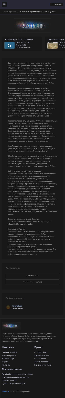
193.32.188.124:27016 (23, 47)
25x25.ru (5, 392)
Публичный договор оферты (14, 384)
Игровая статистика (42, 365)
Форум (5, 362)
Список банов (40, 359)
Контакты (6, 365)
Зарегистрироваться (32, 282)
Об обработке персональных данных (17, 374)
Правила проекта (9, 381)
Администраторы (41, 355)
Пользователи (40, 352)
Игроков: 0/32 (21, 45)
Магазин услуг (8, 359)
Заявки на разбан (41, 362)
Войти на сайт (56, 4)
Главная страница (9, 12)
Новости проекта (9, 355)
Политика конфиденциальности (15, 377)
